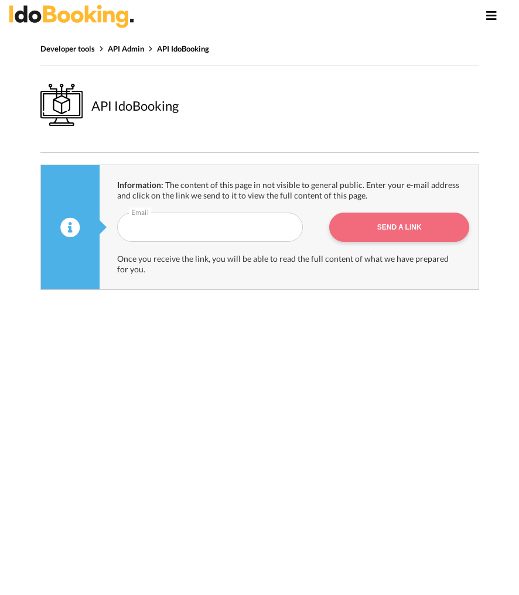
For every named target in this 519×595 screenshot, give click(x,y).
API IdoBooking (183, 48)
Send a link (399, 227)
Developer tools (67, 48)
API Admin (126, 48)
